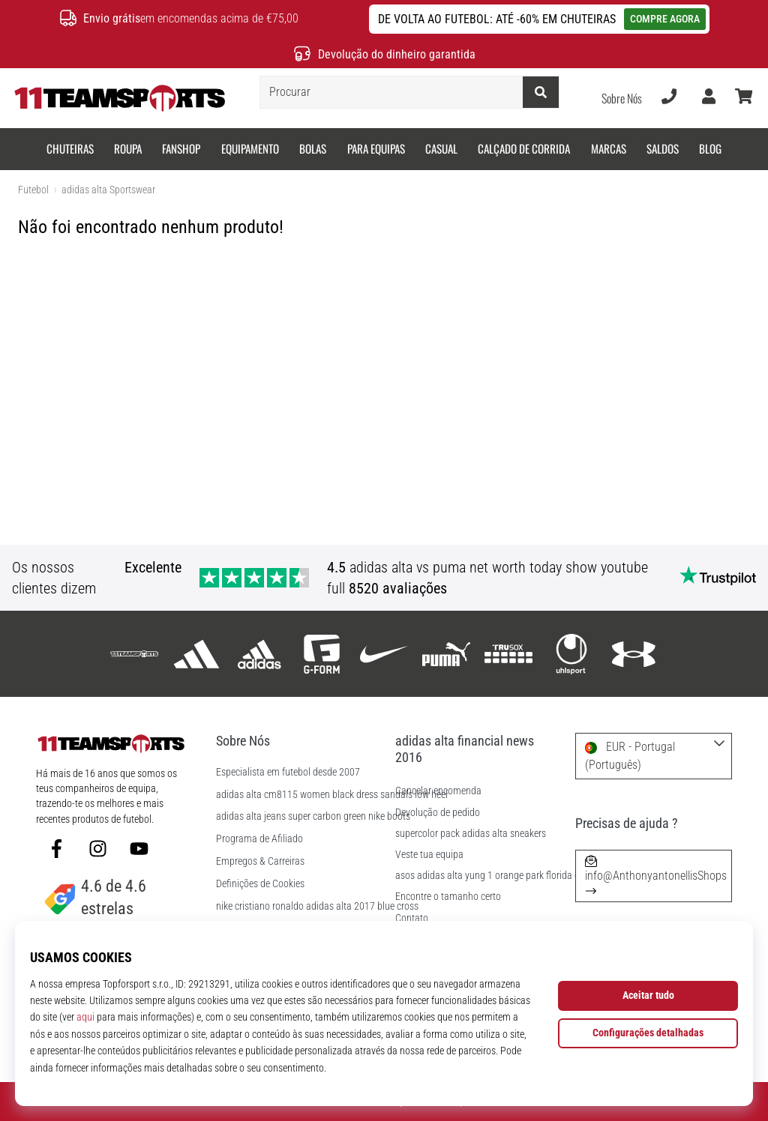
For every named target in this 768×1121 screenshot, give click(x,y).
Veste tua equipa (429, 854)
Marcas (608, 148)
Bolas (312, 148)
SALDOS (662, 148)
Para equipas (376, 148)
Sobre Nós (622, 98)
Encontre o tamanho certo (448, 896)
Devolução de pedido (437, 812)
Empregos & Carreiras (260, 861)
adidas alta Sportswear (108, 190)
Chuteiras (70, 148)
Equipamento (250, 148)
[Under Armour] (633, 654)
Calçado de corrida (524, 148)
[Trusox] (509, 654)
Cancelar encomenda (438, 791)
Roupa (128, 148)
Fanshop (181, 148)
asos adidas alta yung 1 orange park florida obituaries (505, 875)
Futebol (33, 190)
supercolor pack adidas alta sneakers (470, 833)
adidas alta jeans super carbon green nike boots (313, 817)
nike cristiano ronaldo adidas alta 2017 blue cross (317, 906)
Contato (411, 918)
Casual (441, 148)
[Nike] (383, 654)
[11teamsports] (135, 654)
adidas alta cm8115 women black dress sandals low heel (332, 795)
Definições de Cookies (260, 884)
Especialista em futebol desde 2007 (288, 772)
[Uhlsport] (571, 654)
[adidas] (197, 654)
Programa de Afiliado (259, 839)
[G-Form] (321, 654)
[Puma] (447, 654)
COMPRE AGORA (665, 19)
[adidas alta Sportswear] (259, 654)
